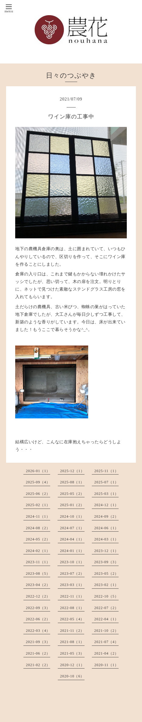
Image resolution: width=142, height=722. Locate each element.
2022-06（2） (38, 619)
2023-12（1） (106, 551)
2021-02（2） (38, 665)
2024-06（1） (106, 528)
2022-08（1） (72, 608)
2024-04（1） (72, 539)
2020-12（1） (72, 665)
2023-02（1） (106, 585)
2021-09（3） (38, 642)
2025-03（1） (106, 494)
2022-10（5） (106, 596)
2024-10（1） (72, 516)
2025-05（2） (72, 494)
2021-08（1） (72, 642)
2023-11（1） (38, 562)
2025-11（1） (106, 471)
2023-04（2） (38, 585)
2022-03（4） (38, 630)
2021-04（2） (106, 653)
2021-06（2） (38, 653)
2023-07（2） (72, 573)
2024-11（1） (38, 516)
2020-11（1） (106, 665)
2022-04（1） (106, 619)
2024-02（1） (38, 551)
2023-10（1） (72, 562)
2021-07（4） (106, 642)
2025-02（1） (38, 505)
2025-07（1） (106, 482)
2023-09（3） (106, 562)
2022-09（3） (38, 608)
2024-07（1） (72, 528)
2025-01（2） (72, 505)
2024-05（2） (38, 539)
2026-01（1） (38, 471)
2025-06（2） (38, 494)
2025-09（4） (38, 482)
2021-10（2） (106, 630)
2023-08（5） (38, 573)
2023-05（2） (106, 573)
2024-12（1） (106, 505)
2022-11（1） (72, 596)
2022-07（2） (106, 608)
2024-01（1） (72, 551)
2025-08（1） (72, 482)
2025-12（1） (72, 471)
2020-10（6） (72, 676)
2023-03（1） (72, 585)
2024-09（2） (106, 516)
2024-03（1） (106, 539)
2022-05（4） (72, 619)
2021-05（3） (72, 653)
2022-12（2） (38, 596)
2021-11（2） (72, 630)
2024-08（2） (38, 528)
